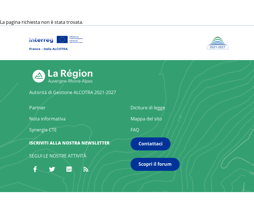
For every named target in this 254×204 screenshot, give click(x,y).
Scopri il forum (155, 164)
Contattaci (150, 144)
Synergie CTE (43, 130)
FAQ (135, 130)
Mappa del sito (146, 119)
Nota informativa (47, 119)
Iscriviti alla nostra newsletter (69, 143)
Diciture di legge (148, 108)
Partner (37, 108)
